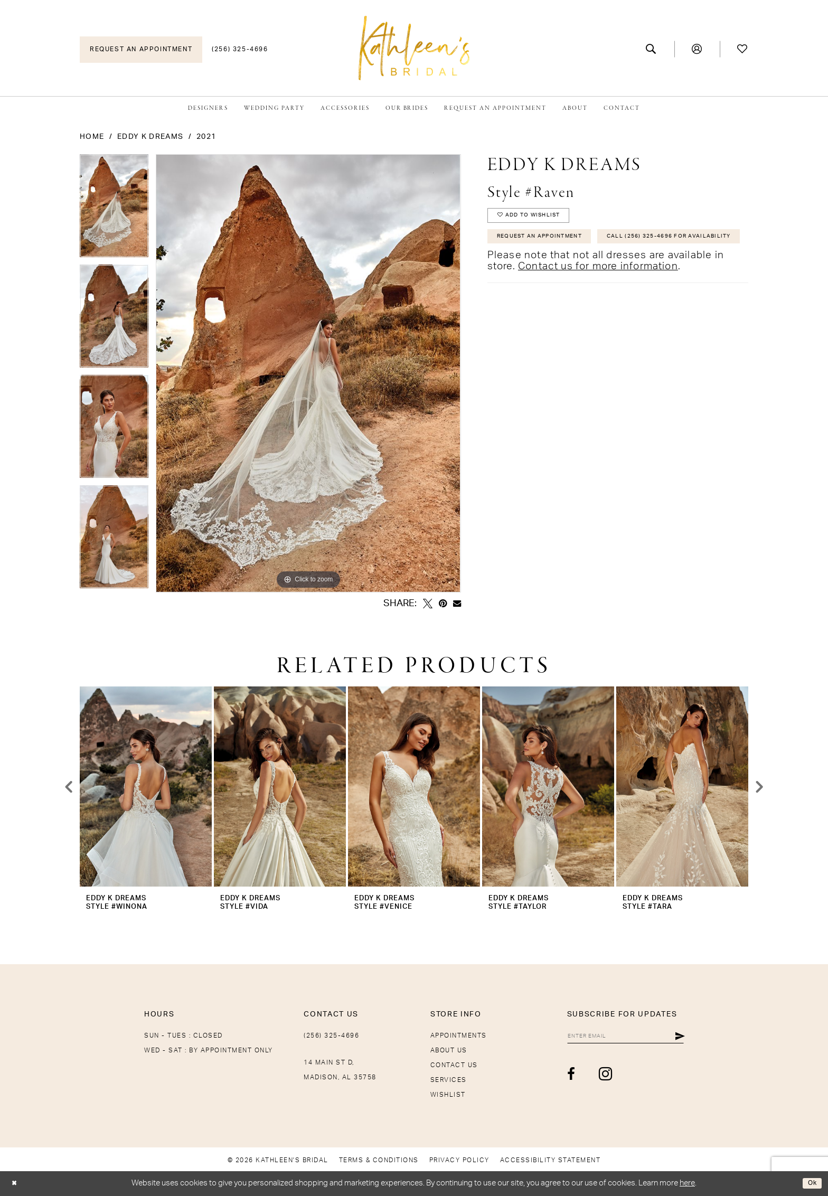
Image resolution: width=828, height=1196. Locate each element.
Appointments (458, 1035)
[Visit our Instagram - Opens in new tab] (576, 1077)
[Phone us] (239, 49)
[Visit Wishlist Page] (743, 49)
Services (448, 1080)
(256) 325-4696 (331, 1035)
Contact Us (454, 1065)
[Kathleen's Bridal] (414, 48)
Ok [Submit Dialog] (810, 1184)
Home (92, 136)
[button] (697, 49)
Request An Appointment (550, 244)
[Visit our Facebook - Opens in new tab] (541, 1078)
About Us (448, 1050)
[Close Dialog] (16, 1183)
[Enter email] (610, 1037)
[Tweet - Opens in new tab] (427, 603)
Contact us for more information (598, 302)
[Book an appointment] (141, 49)
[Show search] (651, 49)
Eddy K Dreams (150, 136)
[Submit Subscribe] (679, 1037)
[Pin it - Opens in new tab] (443, 603)
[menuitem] (141, 49)
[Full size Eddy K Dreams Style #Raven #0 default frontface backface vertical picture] (308, 373)
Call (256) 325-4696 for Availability (573, 270)
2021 (206, 136)
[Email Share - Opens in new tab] (457, 603)
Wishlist (448, 1094)
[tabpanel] (114, 209)
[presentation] (146, 786)
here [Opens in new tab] (687, 1183)
